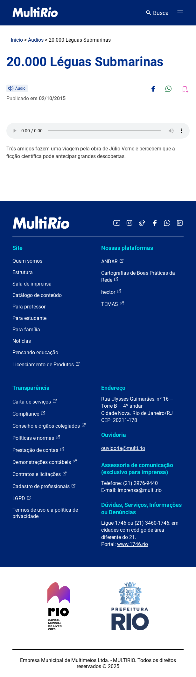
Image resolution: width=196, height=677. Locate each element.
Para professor (29, 307)
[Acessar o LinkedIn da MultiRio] (180, 223)
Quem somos (27, 261)
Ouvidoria (113, 435)
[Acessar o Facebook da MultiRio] (154, 223)
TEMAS (112, 304)
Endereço (113, 387)
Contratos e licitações (39, 474)
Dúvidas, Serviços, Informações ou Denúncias (141, 508)
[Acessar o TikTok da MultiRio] (142, 223)
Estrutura (22, 272)
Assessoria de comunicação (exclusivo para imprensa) (137, 468)
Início (17, 40)
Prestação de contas (38, 449)
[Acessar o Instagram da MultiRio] (129, 223)
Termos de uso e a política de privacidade (45, 513)
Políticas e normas (36, 437)
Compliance (29, 413)
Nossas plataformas (127, 248)
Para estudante (29, 318)
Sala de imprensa (32, 284)
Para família (26, 330)
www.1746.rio (132, 544)
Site (17, 248)
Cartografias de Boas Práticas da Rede (138, 276)
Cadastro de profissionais (44, 486)
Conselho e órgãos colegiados (49, 425)
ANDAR (112, 261)
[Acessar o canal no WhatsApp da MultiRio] (167, 223)
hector (111, 291)
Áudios (36, 40)
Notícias (21, 341)
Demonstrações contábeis (44, 462)
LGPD (22, 498)
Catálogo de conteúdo (37, 295)
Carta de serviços (34, 401)
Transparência (31, 387)
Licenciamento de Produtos (46, 364)
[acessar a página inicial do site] (35, 12)
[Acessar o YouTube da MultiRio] (117, 223)
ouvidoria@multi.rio (123, 448)
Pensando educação (35, 352)
